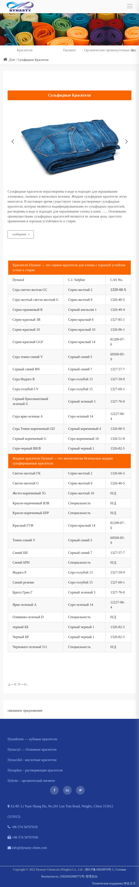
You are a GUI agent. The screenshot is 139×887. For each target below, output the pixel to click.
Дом (9, 59)
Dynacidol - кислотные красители (32, 760)
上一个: (13, 684)
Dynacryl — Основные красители (32, 749)
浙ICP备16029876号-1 (99, 869)
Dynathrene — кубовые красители (32, 739)
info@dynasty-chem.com (27, 848)
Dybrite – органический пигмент (31, 780)
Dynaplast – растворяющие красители (35, 770)
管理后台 (92, 876)
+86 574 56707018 (22, 827)
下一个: (22, 684)
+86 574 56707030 (23, 837)
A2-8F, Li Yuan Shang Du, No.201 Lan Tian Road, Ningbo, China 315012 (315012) (60, 811)
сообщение (20, 234)
